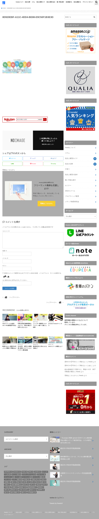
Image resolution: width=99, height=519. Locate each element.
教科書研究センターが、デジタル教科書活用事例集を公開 (70, 454)
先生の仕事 (27, 2)
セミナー (68, 183)
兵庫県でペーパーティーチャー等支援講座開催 (70, 471)
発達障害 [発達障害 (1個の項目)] (41, 485)
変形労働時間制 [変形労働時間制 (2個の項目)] (16, 480)
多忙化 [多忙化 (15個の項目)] (26, 480)
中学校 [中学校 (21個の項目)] (27, 475)
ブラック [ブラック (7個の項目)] (8, 475)
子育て (67, 167)
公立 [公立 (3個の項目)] (29, 478)
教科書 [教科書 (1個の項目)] (40, 483)
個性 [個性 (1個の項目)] (14, 478)
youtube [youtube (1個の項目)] (38, 467)
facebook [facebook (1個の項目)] (17, 467)
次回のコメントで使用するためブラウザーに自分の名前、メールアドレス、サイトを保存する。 (33, 273)
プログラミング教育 (71, 193)
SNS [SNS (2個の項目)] (31, 467)
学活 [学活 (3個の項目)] (45, 480)
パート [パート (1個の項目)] (17, 472)
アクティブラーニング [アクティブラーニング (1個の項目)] (29, 470)
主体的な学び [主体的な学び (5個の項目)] (35, 475)
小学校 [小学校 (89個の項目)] (7, 483)
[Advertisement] (33, 40)
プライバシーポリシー (88, 2)
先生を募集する (77, 2)
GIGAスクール (69, 188)
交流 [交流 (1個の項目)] (44, 475)
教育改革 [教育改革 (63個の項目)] (14, 485)
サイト (4, 266)
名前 (4, 251)
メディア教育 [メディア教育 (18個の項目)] (17, 475)
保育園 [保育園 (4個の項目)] (7, 478)
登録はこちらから (46, 204)
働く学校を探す (60, 2)
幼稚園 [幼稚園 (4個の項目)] (14, 483)
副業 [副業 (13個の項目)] (43, 478)
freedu (89, 358)
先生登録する (69, 2)
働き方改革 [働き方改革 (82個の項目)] (21, 478)
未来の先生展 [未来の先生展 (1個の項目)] (24, 485)
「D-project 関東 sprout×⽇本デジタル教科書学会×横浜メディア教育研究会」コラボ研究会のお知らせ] (71, 435)
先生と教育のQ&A (51, 2)
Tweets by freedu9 (56, 499)
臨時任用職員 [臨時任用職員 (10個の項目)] (15, 488)
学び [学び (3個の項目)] (33, 480)
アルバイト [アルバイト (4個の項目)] (41, 470)
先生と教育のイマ (40, 2)
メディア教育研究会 (71, 198)
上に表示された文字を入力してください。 (15, 280)
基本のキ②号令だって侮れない (75, 358)
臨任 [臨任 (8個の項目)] (7, 488)
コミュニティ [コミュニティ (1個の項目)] (9, 472)
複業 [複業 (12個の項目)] (23, 488)
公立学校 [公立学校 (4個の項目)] (36, 478)
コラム (33, 2)
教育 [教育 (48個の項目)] (7, 485)
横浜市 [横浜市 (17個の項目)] (33, 485)
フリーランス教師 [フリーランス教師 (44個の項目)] (39, 472)
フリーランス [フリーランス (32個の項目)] (26, 472)
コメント (6, 231)
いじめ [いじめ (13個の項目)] (7, 470)
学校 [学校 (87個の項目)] (38, 480)
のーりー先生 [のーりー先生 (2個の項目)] (16, 470)
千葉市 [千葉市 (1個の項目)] (7, 480)
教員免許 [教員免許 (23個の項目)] (22, 483)
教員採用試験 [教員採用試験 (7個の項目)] (32, 483)
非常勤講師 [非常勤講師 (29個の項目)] (32, 488)
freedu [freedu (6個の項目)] (24, 467)
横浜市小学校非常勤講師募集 (65, 445)
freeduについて (19, 2)
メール (5, 258)
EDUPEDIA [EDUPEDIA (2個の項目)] (8, 467)
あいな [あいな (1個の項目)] (44, 467)
